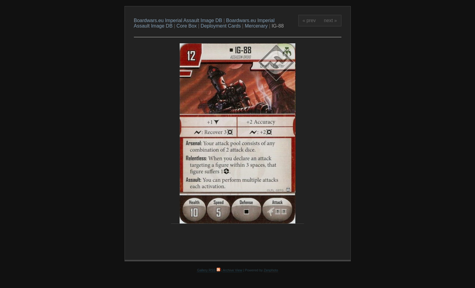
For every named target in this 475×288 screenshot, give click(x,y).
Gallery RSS (208, 270)
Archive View (232, 270)
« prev (309, 20)
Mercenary (256, 25)
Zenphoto (271, 270)
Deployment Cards (221, 25)
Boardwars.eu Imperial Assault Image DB (178, 20)
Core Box (187, 25)
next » (330, 20)
